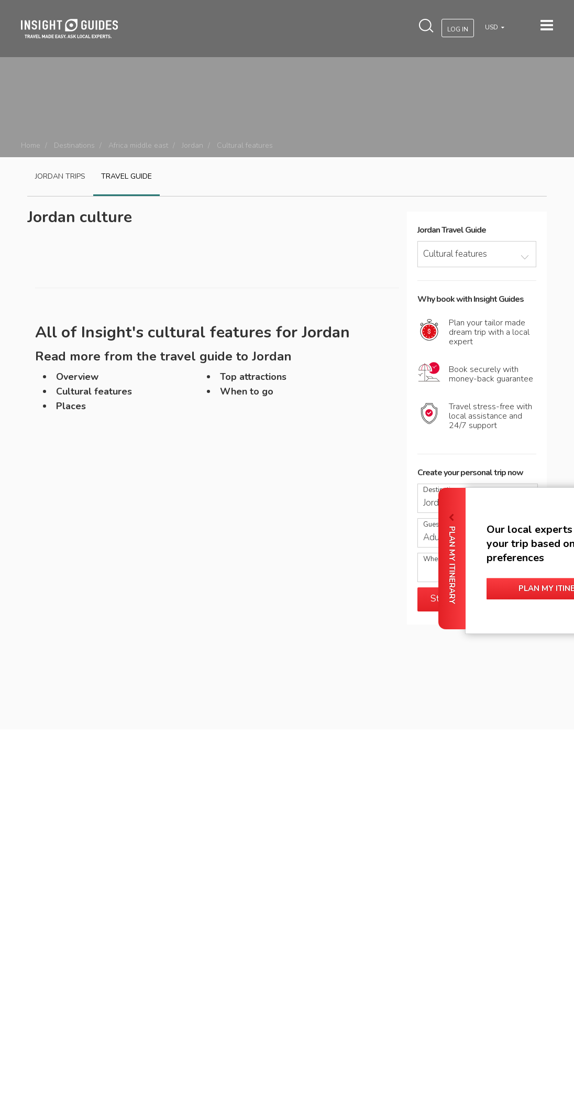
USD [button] (492, 27)
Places (71, 406)
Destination (440, 490)
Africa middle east (138, 145)
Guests (434, 524)
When (432, 559)
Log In (457, 29)
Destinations (74, 145)
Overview (77, 376)
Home (30, 145)
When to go (246, 391)
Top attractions (253, 376)
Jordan (192, 145)
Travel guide (126, 176)
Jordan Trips (60, 176)
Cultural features (94, 391)
